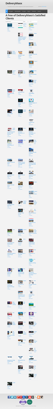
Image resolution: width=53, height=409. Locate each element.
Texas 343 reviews (11, 304)
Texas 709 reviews (10, 185)
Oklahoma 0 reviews (33, 64)
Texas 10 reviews (22, 203)
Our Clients (24, 11)
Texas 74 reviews (32, 212)
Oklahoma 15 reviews (33, 342)
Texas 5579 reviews (32, 142)
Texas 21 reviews (11, 112)
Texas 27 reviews (21, 73)
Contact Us (39, 11)
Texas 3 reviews (21, 92)
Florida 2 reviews (21, 55)
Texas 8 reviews (11, 93)
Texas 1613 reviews (21, 359)
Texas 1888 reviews (32, 163)
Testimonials (34, 11)
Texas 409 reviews (32, 175)
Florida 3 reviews (32, 305)
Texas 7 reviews (21, 213)
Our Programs (11, 11)
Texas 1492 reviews (11, 360)
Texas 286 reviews (31, 295)
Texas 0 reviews (21, 103)
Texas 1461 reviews (33, 359)
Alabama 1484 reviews (32, 222)
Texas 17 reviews (33, 26)
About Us (28, 11)
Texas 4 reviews (32, 262)
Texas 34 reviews (22, 113)
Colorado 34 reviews (22, 232)
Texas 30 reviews (32, 368)
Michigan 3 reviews (10, 272)
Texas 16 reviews (33, 377)
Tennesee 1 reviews (22, 334)
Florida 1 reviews (21, 272)
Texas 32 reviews (22, 143)
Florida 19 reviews (10, 144)
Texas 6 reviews (33, 203)
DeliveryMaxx (14, 3)
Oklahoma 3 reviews (22, 242)
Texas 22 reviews (10, 204)
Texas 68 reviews (31, 92)
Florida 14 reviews (11, 253)
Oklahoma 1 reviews (33, 45)
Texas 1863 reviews (21, 163)
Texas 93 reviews (11, 132)
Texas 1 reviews (32, 73)
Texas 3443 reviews (31, 122)
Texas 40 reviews (32, 243)
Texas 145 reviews (33, 325)
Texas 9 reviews (10, 27)
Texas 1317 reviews (20, 185)
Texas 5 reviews (22, 25)
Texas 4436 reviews (21, 305)
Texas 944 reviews (32, 152)
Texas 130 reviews (22, 342)
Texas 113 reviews (32, 315)
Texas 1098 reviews (11, 162)
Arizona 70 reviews (33, 334)
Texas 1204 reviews (22, 325)
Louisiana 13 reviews (31, 112)
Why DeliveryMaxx (17, 11)
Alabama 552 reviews (21, 253)
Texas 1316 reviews (33, 36)
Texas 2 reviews (22, 38)
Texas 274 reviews (33, 184)
